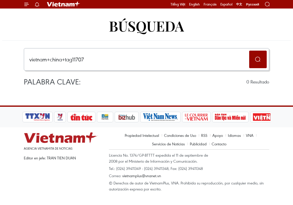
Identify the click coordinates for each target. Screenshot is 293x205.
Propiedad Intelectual (142, 135)
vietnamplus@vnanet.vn (141, 175)
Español (226, 4)
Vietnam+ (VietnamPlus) (63, 4)
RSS (204, 135)
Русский (252, 4)
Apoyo (217, 135)
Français (210, 4)
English (194, 4)
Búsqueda (146, 25)
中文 (239, 4)
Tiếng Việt (178, 4)
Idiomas (234, 135)
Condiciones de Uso (180, 135)
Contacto (219, 143)
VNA (249, 135)
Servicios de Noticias (168, 143)
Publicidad (198, 143)
